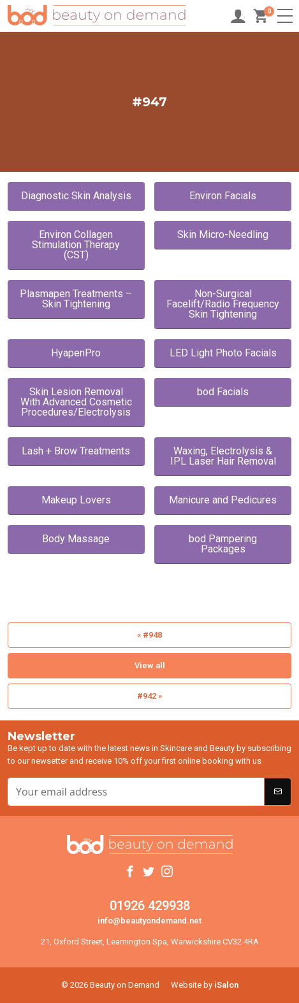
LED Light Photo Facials (223, 353)
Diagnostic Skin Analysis (76, 196)
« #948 (149, 635)
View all (150, 665)
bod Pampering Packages (223, 544)
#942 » (149, 696)
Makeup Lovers (76, 500)
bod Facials (223, 392)
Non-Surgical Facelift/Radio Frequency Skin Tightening (222, 304)
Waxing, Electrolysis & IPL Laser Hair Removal (223, 456)
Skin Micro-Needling (222, 234)
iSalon (226, 985)
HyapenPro (76, 353)
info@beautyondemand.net (149, 920)
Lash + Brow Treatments (76, 451)
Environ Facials (222, 196)
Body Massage (76, 539)
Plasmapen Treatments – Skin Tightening (76, 299)
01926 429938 (150, 905)
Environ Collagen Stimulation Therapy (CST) (76, 244)
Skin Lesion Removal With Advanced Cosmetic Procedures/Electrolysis (76, 402)
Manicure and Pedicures (223, 500)
